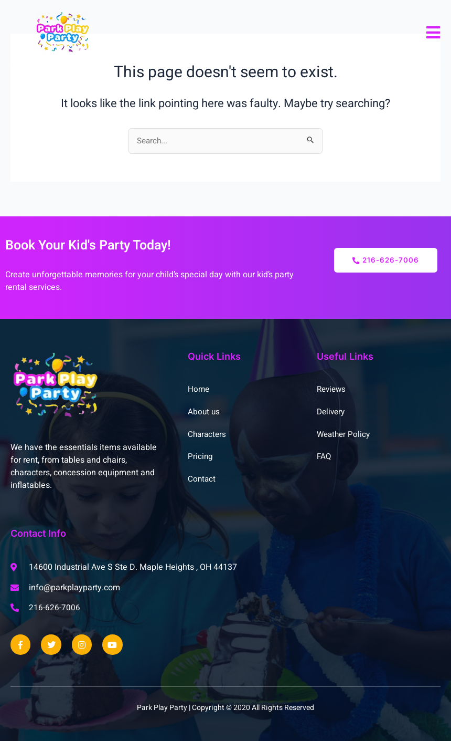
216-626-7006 (386, 259)
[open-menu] (433, 32)
